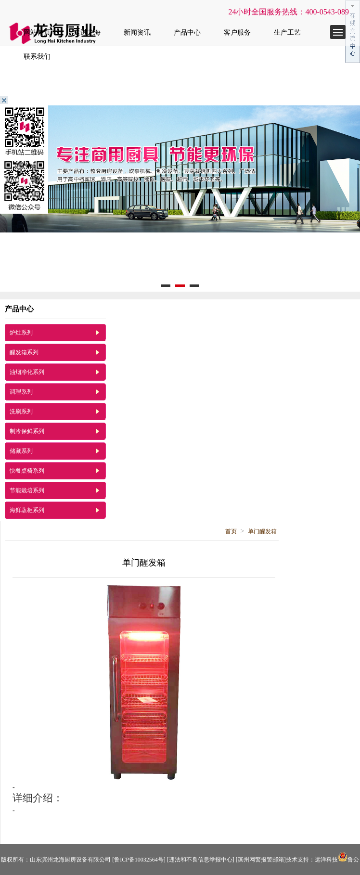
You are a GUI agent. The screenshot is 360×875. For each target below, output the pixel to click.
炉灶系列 (21, 332)
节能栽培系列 (27, 490)
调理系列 (21, 391)
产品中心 (187, 32)
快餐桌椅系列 (27, 470)
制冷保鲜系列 (27, 431)
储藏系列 (21, 451)
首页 (231, 531)
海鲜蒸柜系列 (27, 510)
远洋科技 (326, 859)
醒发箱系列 (24, 352)
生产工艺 (287, 32)
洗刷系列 (21, 411)
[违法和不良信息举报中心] (200, 859)
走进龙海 (87, 32)
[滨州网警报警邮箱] (261, 859)
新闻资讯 (137, 32)
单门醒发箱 (262, 531)
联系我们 (37, 56)
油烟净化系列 (27, 372)
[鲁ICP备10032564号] (139, 859)
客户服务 (237, 32)
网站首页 (37, 32)
